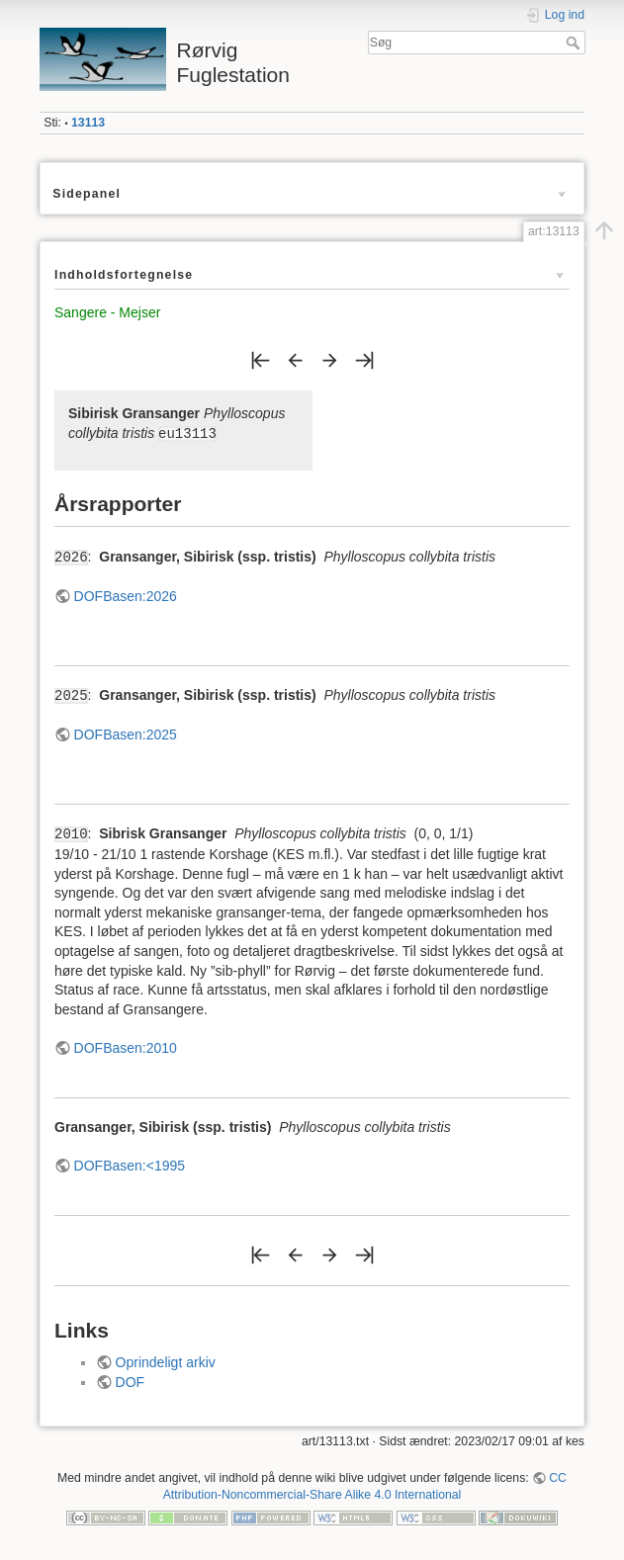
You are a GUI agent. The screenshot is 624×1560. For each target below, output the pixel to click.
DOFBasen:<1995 (129, 1165)
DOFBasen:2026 (125, 596)
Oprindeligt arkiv (166, 1362)
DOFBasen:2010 (125, 1048)
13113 (88, 123)
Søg (575, 42)
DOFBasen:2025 (125, 734)
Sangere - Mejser (107, 312)
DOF (130, 1382)
